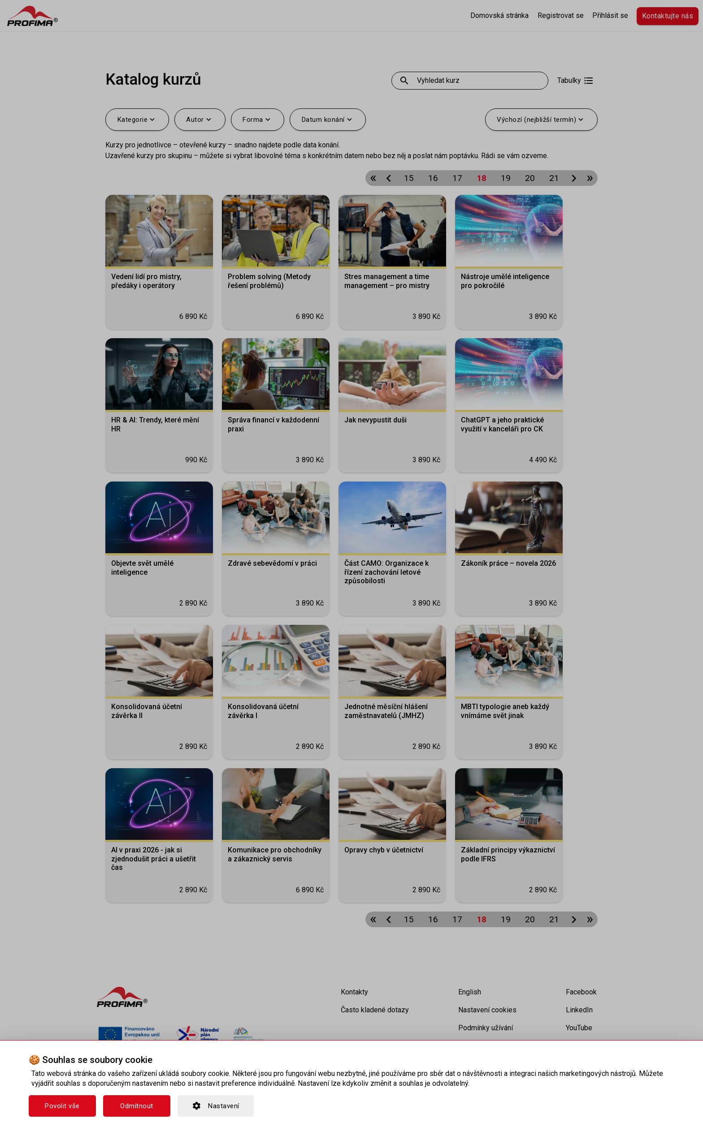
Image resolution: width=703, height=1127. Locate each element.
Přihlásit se (610, 15)
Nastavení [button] (215, 1106)
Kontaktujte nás (668, 16)
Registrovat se (561, 15)
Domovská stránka (499, 15)
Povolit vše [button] (62, 1106)
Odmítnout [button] (136, 1106)
